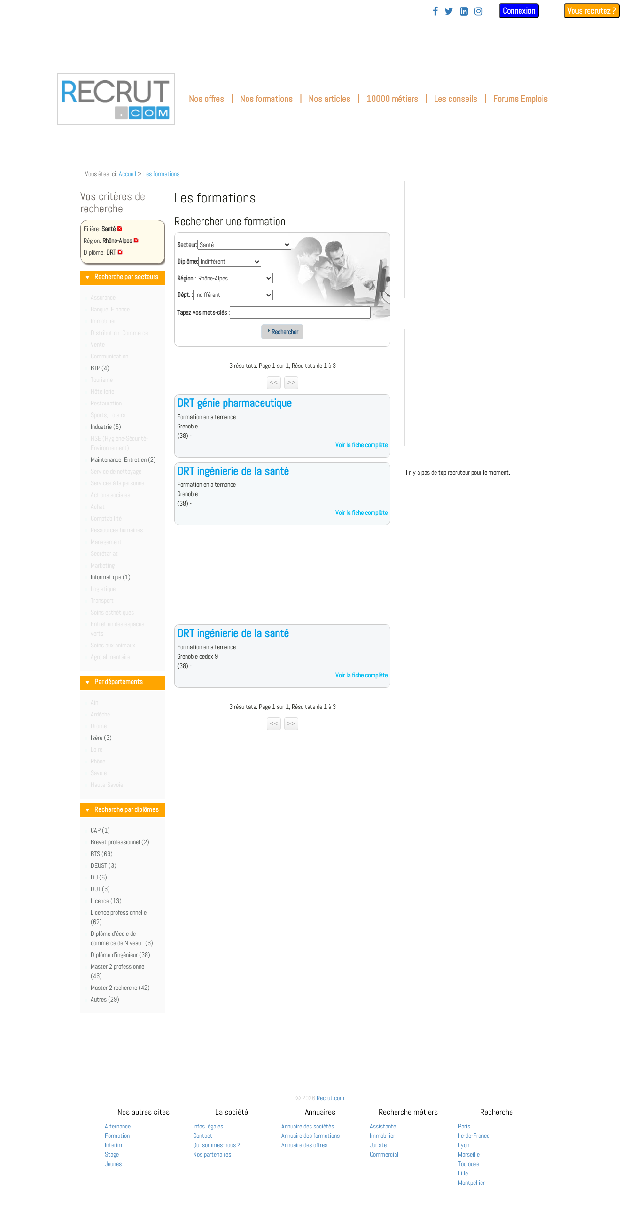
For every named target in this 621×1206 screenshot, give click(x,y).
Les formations (161, 174)
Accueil (127, 174)
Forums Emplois (520, 99)
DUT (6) (100, 889)
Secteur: (187, 245)
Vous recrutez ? (591, 10)
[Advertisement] (282, 582)
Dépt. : (185, 294)
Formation (117, 1135)
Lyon (463, 1145)
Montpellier (471, 1182)
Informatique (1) (111, 577)
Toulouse (468, 1163)
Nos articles (329, 99)
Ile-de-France (473, 1135)
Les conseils (455, 99)
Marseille (469, 1154)
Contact (202, 1135)
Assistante (383, 1126)
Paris (464, 1126)
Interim (113, 1145)
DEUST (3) (103, 865)
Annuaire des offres (304, 1145)
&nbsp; (310, 39)
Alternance (118, 1126)
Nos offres (206, 99)
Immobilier (382, 1135)
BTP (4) (100, 368)
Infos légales (208, 1126)
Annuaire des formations (310, 1135)
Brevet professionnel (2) (120, 842)
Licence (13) (106, 900)
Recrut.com (330, 1098)
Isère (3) (101, 737)
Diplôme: (187, 261)
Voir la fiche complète (361, 445)
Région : (186, 278)
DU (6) (99, 877)
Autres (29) (105, 999)
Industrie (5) (106, 426)
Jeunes (113, 1163)
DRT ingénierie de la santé (233, 471)
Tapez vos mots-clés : (203, 312)
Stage (112, 1154)
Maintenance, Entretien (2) (123, 459)
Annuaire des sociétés (307, 1126)
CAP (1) (100, 830)
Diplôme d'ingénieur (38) (120, 954)
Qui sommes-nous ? (217, 1145)
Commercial (384, 1154)
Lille (463, 1173)
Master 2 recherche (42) (120, 987)
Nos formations (266, 99)
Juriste (378, 1145)
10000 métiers (392, 99)
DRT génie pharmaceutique (234, 403)
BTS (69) (102, 853)
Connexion (519, 10)
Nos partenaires (212, 1154)
